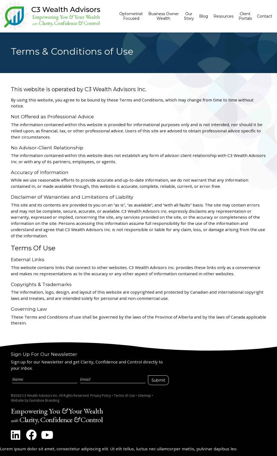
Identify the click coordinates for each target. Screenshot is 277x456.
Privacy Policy (100, 395)
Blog (203, 16)
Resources (223, 16)
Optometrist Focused (131, 16)
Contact (264, 16)
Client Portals (245, 16)
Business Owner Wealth (163, 16)
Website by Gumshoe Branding (35, 400)
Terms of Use (124, 395)
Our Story (189, 16)
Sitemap (144, 395)
